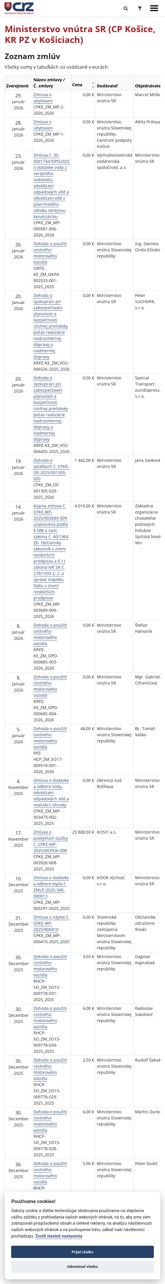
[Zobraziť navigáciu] (154, 8)
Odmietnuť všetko (82, 1266)
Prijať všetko (82, 1252)
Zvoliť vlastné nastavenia (58, 1236)
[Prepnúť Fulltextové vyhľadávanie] (126, 8)
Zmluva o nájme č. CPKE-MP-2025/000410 (51, 923)
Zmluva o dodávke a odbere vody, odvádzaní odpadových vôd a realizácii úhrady (51, 792)
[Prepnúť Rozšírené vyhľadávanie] (140, 8)
